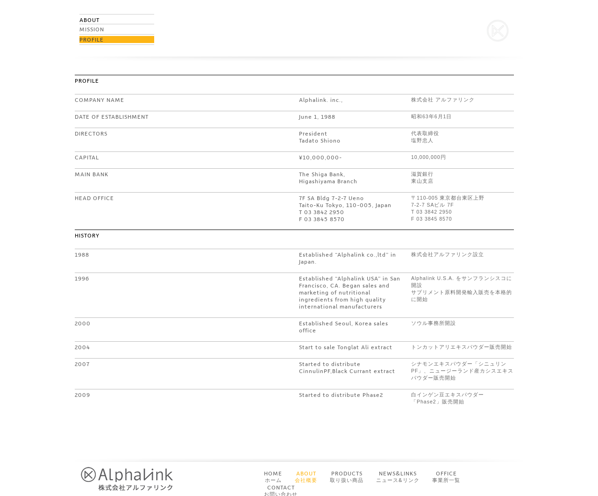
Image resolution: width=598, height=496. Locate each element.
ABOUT (306, 477)
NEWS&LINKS (398, 477)
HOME (273, 477)
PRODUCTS (346, 477)
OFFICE (446, 477)
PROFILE (91, 39)
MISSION (91, 29)
